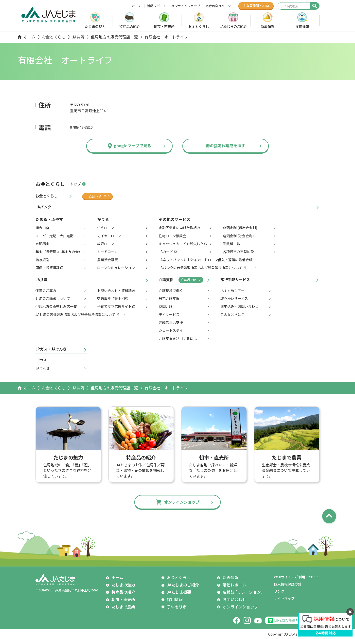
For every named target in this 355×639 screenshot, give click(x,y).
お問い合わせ (234, 599)
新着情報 (268, 26)
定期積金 (42, 243)
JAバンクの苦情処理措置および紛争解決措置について (200, 267)
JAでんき (43, 367)
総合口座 (42, 227)
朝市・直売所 (164, 26)
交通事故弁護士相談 (112, 298)
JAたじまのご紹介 (233, 26)
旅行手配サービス (235, 279)
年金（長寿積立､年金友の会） (59, 251)
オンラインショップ (185, 6)
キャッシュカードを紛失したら (183, 243)
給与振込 (42, 259)
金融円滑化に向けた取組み (179, 227)
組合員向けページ (218, 6)
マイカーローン (109, 235)
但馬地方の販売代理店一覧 (114, 37)
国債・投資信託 (48, 267)
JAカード (166, 251)
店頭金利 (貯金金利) (238, 235)
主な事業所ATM (256, 5)
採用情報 (302, 26)
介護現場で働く (189, 279)
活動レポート (156, 6)
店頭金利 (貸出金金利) (240, 227)
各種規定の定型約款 (238, 251)
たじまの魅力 (95, 26)
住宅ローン (105, 227)
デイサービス (169, 314)
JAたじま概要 (179, 592)
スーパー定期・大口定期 (54, 235)
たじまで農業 (123, 607)
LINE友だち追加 (286, 620)
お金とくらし (198, 26)
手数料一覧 (231, 243)
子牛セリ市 (177, 607)
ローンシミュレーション (116, 267)
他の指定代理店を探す (225, 145)
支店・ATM (97, 196)
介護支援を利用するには (178, 338)
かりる (103, 219)
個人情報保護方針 (288, 584)
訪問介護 (166, 306)
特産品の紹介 (129, 26)
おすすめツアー (232, 290)
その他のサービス (174, 219)
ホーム (137, 6)
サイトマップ (284, 598)
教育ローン (105, 243)
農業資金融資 (107, 259)
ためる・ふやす (49, 219)
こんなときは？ (232, 314)
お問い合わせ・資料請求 (116, 290)
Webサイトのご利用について (296, 576)
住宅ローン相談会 (172, 235)
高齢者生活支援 (171, 322)
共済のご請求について (53, 298)
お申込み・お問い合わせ (239, 306)
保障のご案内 (46, 290)
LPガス (41, 359)
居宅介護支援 (169, 298)
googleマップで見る (132, 145)
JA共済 (78, 37)
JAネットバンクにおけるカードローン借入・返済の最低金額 (205, 259)
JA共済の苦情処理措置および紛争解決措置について (75, 314)
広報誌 (244, 592)
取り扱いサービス (234, 298)
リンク (279, 591)
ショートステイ (171, 330)
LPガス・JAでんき (51, 348)
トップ (75, 183)
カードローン (107, 251)
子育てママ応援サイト (114, 306)
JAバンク (43, 206)
